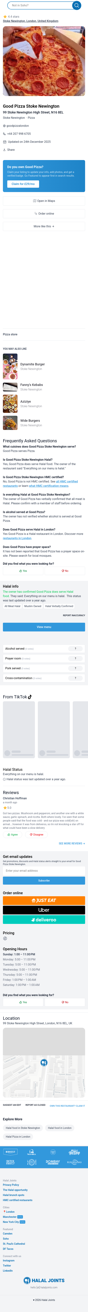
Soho (6, 1238)
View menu (44, 627)
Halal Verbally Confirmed (59, 606)
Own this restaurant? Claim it (67, 1106)
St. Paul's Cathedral (14, 1243)
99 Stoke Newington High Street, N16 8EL (33, 112)
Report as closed (35, 1105)
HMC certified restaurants (17, 1200)
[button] (44, 1062)
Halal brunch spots (13, 1195)
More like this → (44, 226)
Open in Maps (44, 201)
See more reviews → (72, 843)
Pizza (31, 117)
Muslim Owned (32, 606)
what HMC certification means (48, 486)
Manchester (10, 1216)
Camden (7, 1233)
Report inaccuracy (74, 615)
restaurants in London (17, 538)
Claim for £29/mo (23, 184)
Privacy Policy (11, 1184)
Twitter (7, 1265)
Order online (44, 213)
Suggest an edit (12, 1105)
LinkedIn (8, 1270)
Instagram (9, 1260)
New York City (11, 1222)
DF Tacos (8, 1248)
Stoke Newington (14, 117)
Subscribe (44, 880)
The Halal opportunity (15, 1190)
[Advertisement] (44, 282)
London (10, 1211)
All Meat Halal (12, 606)
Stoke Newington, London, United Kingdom (30, 21)
